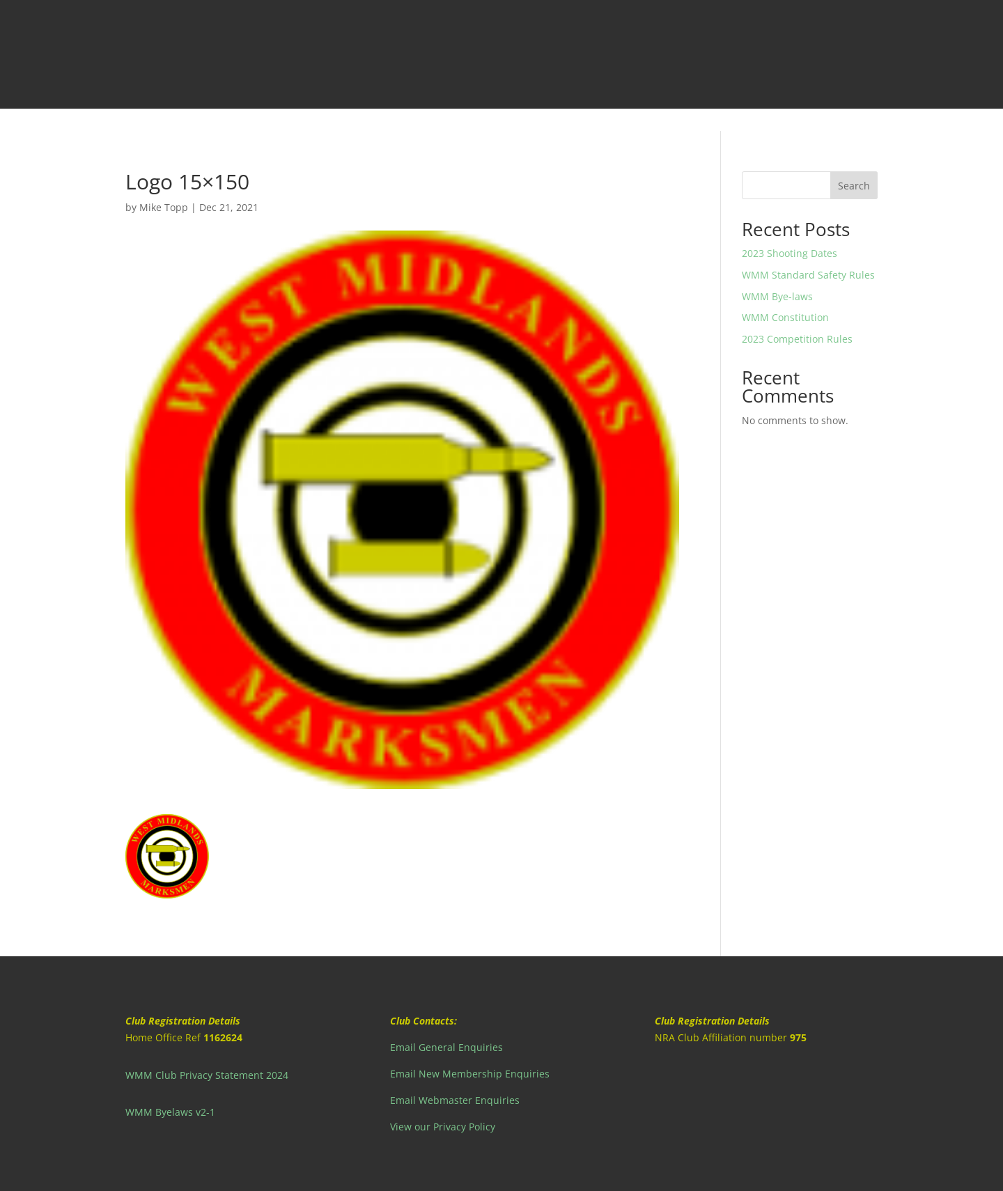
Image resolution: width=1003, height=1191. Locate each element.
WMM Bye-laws (777, 296)
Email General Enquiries (446, 1047)
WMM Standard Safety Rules (808, 274)
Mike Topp (163, 207)
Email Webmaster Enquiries (455, 1100)
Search (854, 185)
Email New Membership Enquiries (470, 1073)
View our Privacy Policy (442, 1126)
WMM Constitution (785, 317)
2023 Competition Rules (797, 338)
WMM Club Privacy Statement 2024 (206, 1075)
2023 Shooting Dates (789, 253)
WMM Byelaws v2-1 (170, 1112)
